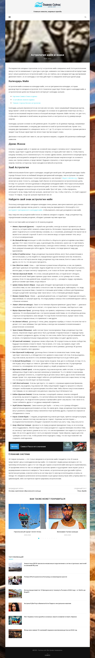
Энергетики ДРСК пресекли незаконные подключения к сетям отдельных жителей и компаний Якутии (55, 565)
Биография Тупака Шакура (67, 532)
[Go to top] (47, 655)
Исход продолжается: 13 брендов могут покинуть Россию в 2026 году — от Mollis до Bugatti (55, 591)
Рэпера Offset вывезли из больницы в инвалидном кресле (45, 577)
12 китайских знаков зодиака (23, 100)
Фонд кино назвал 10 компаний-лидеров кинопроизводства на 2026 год (50, 630)
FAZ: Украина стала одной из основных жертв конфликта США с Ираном (50, 617)
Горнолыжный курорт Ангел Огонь (27, 532)
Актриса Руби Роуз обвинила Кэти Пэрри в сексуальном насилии (47, 603)
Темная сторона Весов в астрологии (26, 103)
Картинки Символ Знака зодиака (25, 96)
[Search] (85, 17)
